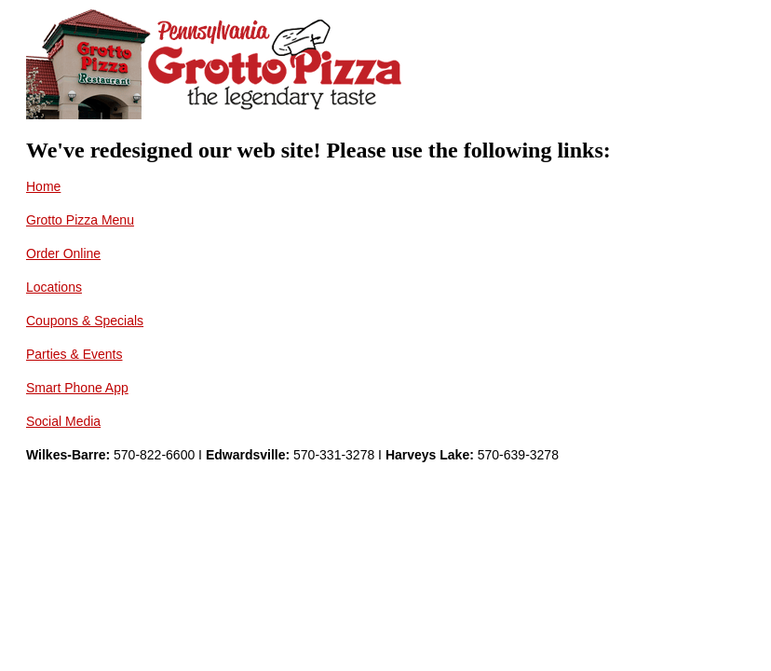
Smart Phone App (77, 387)
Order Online (63, 253)
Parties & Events (74, 354)
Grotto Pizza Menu (80, 219)
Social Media (63, 421)
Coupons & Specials (84, 320)
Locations (54, 287)
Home (43, 186)
